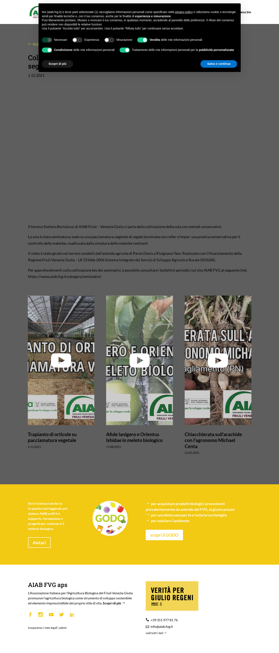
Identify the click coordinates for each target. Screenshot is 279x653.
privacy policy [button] (184, 12)
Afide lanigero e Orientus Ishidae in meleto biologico (134, 437)
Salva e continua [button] (218, 63)
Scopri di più (114, 603)
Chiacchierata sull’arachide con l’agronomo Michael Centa (213, 440)
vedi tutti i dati (156, 633)
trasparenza (35, 627)
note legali (51, 627)
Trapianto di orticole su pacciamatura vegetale (52, 437)
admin (63, 627)
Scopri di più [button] (58, 63)
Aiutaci (39, 542)
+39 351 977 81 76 (164, 620)
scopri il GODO (164, 535)
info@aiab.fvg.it (162, 626)
